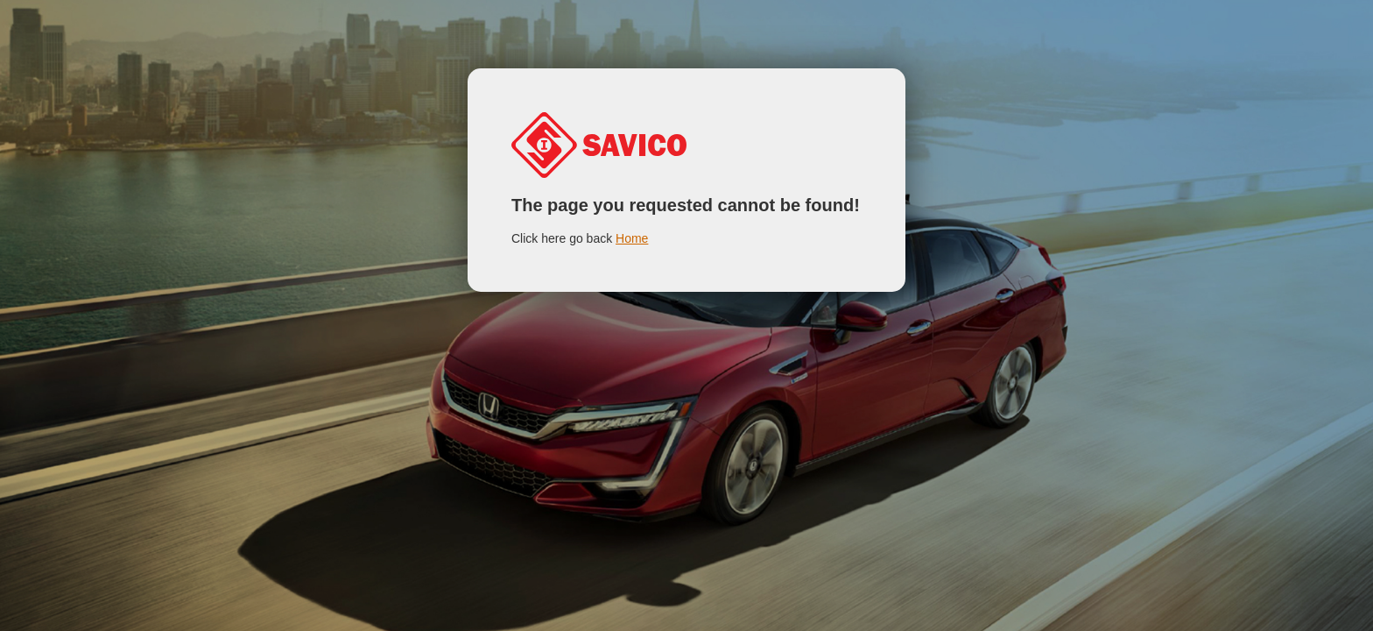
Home (632, 238)
